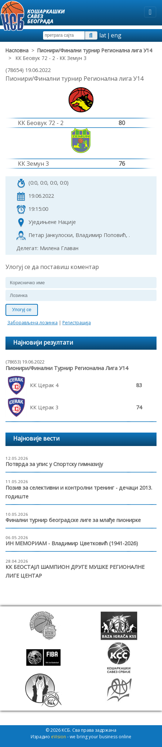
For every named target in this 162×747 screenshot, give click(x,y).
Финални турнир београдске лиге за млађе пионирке (73, 520)
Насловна (16, 50)
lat (102, 35)
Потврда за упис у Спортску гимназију (54, 464)
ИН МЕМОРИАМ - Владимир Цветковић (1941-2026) (71, 543)
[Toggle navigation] (150, 12)
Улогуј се (21, 309)
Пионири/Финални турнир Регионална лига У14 (94, 50)
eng (116, 35)
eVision (58, 737)
